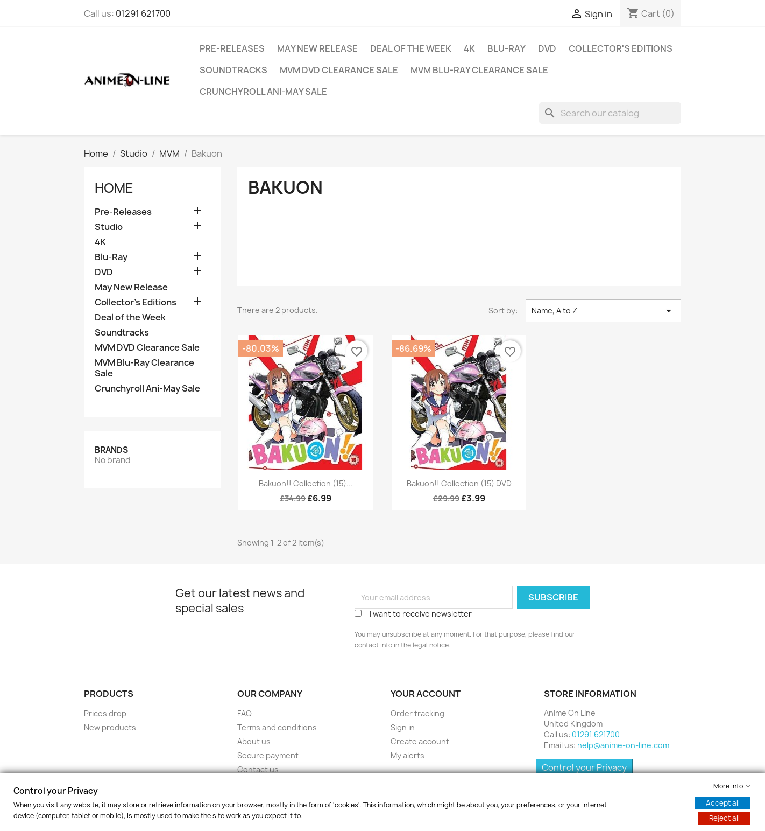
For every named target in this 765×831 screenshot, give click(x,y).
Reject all (724, 818)
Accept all (723, 803)
